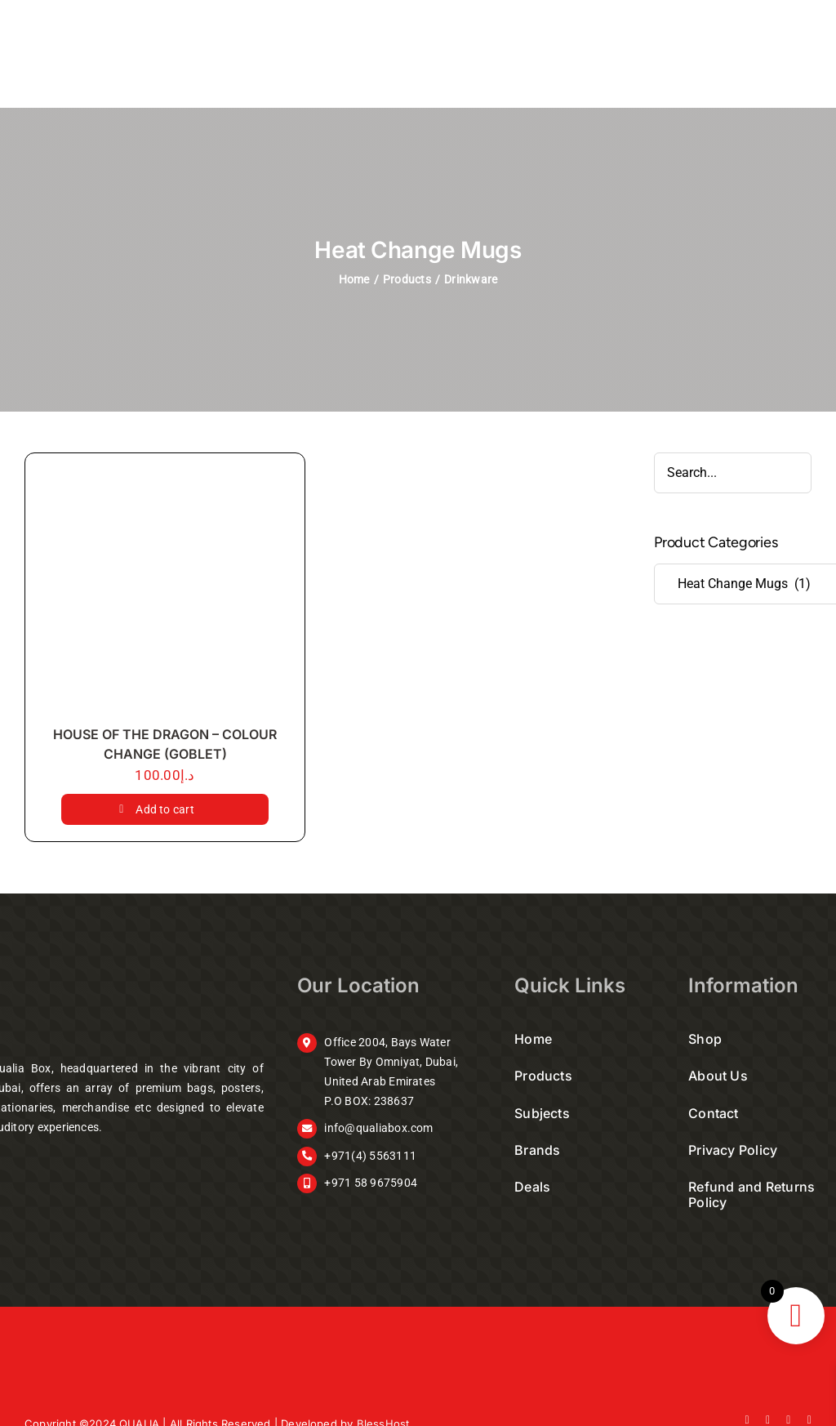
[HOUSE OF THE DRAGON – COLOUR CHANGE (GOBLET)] (165, 593)
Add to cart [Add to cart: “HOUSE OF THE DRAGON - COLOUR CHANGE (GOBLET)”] (165, 809)
